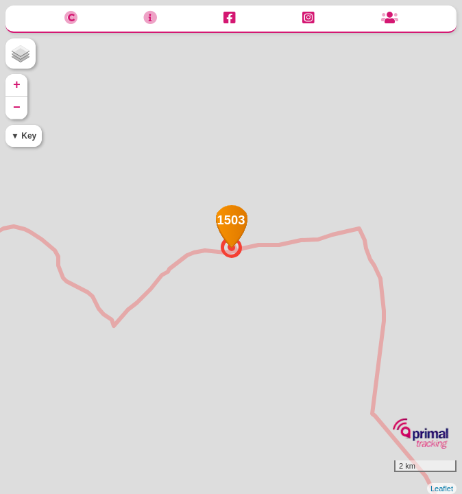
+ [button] (17, 85)
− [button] (17, 107)
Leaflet (441, 488)
